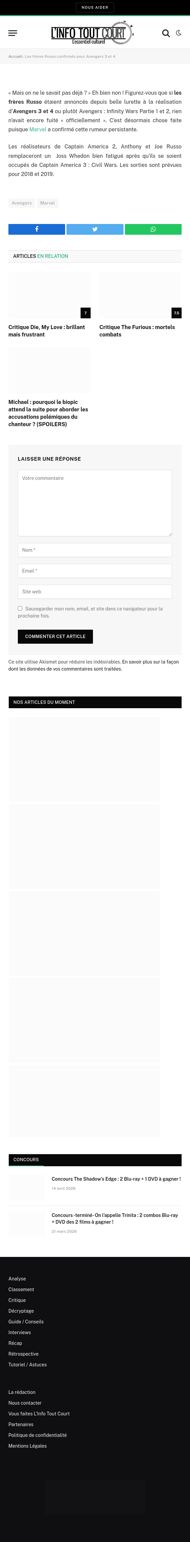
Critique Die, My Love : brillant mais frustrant (46, 331)
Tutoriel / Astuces (27, 1364)
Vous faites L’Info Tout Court (39, 1413)
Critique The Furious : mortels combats (137, 331)
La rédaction (22, 1392)
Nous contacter (25, 1403)
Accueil (15, 56)
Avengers (22, 203)
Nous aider (95, 7)
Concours (26, 1159)
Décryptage (21, 1311)
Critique (17, 1300)
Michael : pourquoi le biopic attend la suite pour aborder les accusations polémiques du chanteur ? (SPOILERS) (48, 413)
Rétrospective (23, 1354)
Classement (21, 1289)
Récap (15, 1343)
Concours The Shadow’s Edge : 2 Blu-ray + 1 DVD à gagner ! (116, 1179)
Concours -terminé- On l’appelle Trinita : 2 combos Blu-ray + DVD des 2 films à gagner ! (115, 1219)
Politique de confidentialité (37, 1435)
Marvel (37, 129)
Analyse (17, 1278)
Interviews (19, 1332)
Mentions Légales (27, 1446)
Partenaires (21, 1424)
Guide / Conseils (26, 1321)
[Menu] (12, 33)
